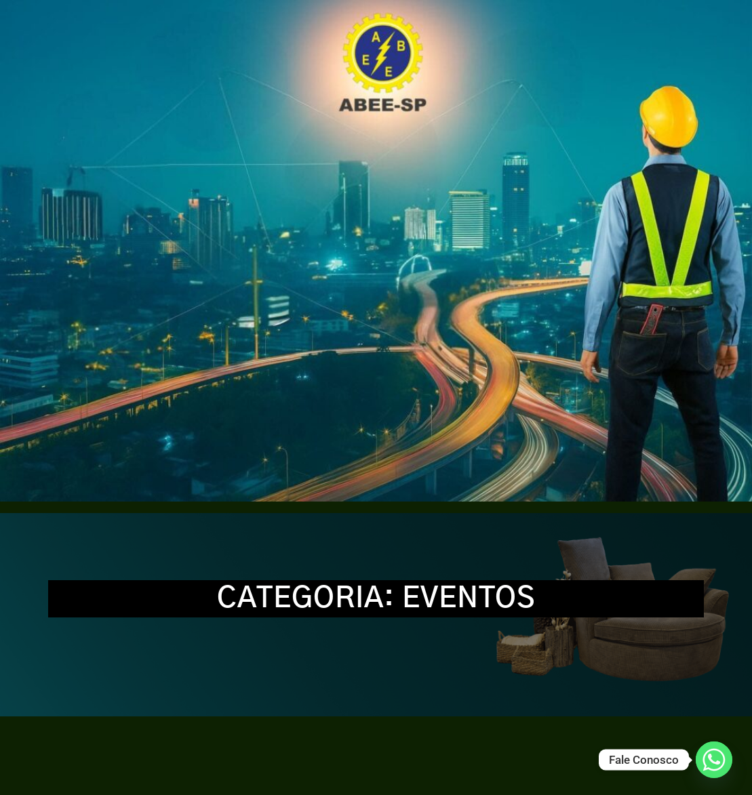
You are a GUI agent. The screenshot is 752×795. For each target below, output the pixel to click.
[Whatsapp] (714, 759)
